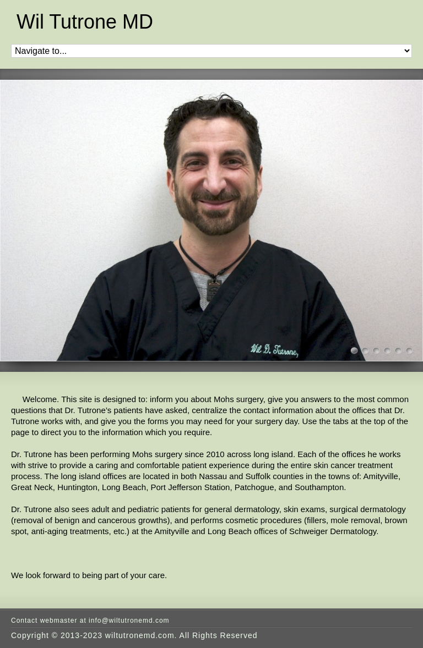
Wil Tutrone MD (85, 22)
